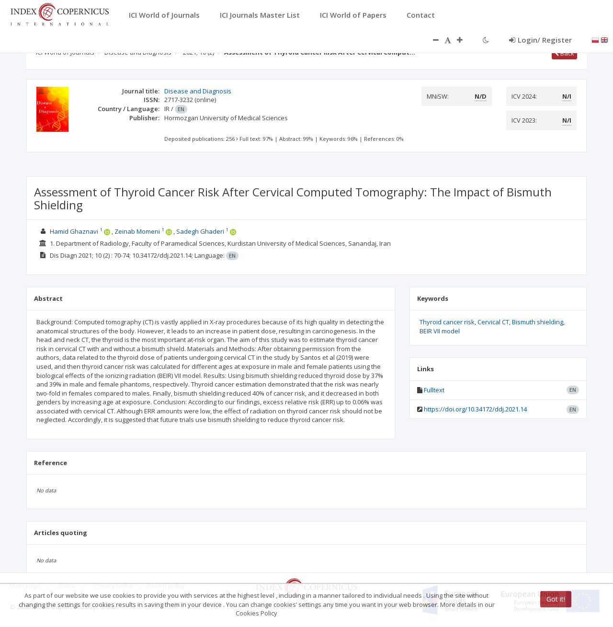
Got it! (555, 599)
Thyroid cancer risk (447, 322)
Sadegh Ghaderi (200, 231)
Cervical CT (493, 322)
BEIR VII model (440, 331)
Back (564, 53)
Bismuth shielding (537, 322)
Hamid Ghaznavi (74, 231)
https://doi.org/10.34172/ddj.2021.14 (475, 409)
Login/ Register (540, 40)
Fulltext (434, 390)
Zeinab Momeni (137, 231)
